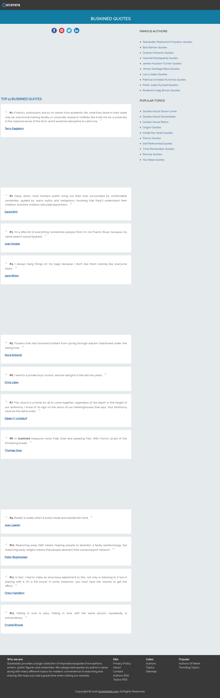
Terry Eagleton (14, 128)
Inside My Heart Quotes (158, 132)
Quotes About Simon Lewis (160, 111)
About (117, 667)
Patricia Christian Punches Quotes (164, 79)
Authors (151, 663)
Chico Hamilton (14, 593)
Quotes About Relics (156, 121)
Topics (150, 667)
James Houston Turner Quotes (162, 63)
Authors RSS (121, 675)
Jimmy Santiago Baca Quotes (161, 68)
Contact (118, 671)
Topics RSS (120, 679)
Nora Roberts (13, 355)
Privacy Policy (122, 663)
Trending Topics (189, 667)
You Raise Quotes (154, 159)
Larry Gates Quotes (155, 74)
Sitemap (151, 671)
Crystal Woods (14, 624)
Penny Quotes (152, 138)
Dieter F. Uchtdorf (16, 418)
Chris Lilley (12, 382)
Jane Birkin (12, 275)
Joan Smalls (12, 243)
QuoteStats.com (108, 691)
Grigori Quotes (152, 127)
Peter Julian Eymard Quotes (160, 85)
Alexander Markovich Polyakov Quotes (167, 41)
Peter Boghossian (16, 557)
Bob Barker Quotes (155, 47)
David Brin (11, 211)
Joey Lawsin (12, 525)
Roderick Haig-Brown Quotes (161, 90)
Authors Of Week (189, 663)
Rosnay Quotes (152, 154)
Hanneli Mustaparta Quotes (160, 58)
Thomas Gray (13, 450)
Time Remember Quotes (158, 148)
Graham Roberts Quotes (158, 52)
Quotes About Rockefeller (159, 116)
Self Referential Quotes (157, 143)
